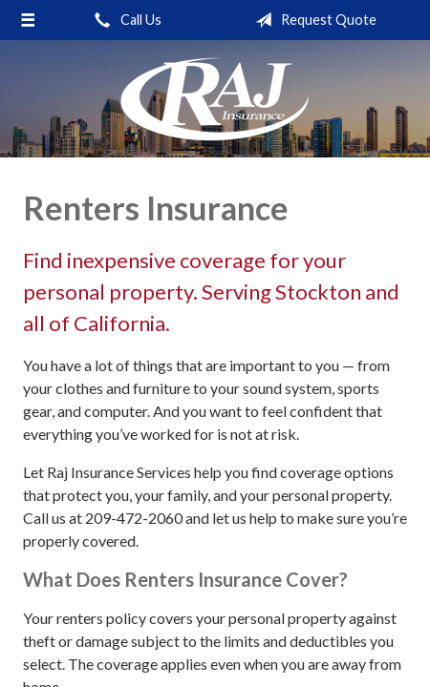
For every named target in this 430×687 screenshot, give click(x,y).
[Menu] (28, 20)
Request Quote (311, 20)
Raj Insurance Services (215, 98)
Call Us (124, 20)
